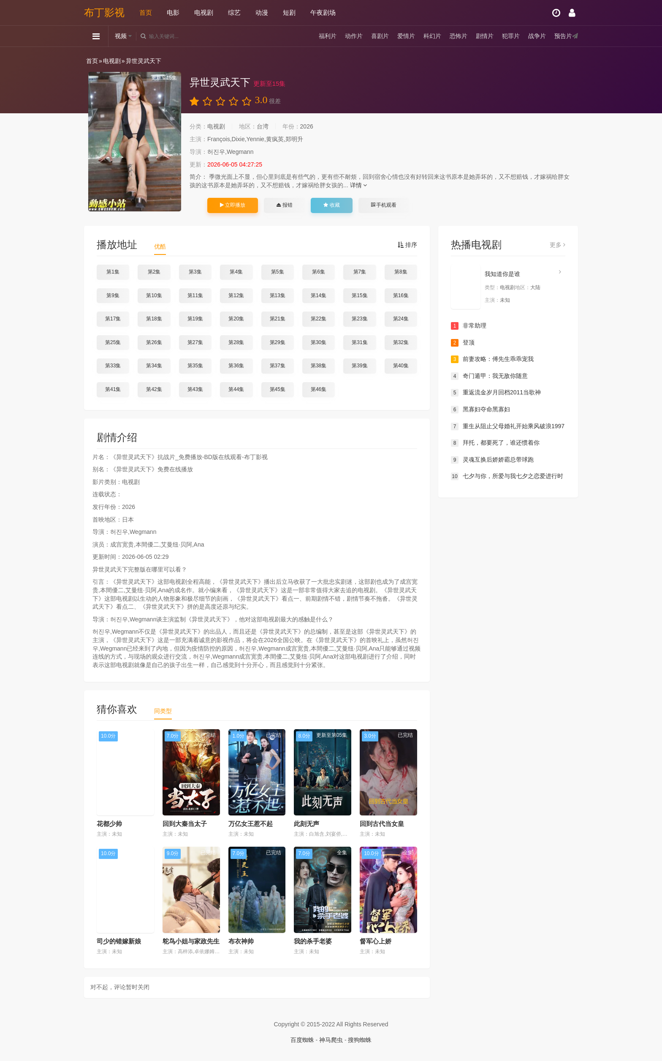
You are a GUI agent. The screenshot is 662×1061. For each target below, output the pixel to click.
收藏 (331, 205)
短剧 (289, 12)
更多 (557, 244)
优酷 (160, 246)
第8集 (400, 272)
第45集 (277, 389)
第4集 (236, 272)
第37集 (277, 366)
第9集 (112, 295)
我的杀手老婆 (313, 941)
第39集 (359, 366)
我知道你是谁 (502, 274)
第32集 (401, 342)
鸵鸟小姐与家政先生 (191, 941)
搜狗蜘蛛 (360, 1039)
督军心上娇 (375, 941)
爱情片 (406, 36)
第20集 (236, 319)
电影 (173, 12)
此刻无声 (306, 823)
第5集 (277, 272)
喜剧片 (380, 36)
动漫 (261, 12)
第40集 (401, 366)
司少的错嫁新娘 (119, 941)
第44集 (236, 389)
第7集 (359, 272)
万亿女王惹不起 (250, 823)
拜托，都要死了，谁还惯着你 (495, 443)
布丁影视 (104, 12)
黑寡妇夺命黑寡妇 (480, 409)
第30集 (318, 342)
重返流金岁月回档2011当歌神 (496, 393)
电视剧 (203, 12)
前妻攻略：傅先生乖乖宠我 (492, 359)
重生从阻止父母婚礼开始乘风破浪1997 (507, 426)
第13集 (277, 295)
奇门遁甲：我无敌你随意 (489, 376)
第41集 (113, 389)
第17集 (113, 319)
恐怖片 (458, 36)
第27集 (195, 342)
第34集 (154, 366)
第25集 (113, 342)
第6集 (318, 272)
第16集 (401, 295)
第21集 (277, 319)
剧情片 (485, 36)
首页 (145, 12)
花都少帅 (109, 823)
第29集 (277, 342)
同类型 (163, 711)
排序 (407, 244)
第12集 (236, 295)
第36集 (236, 366)
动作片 (354, 36)
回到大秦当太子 (185, 823)
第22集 (318, 319)
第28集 (236, 342)
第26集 (154, 342)
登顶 (463, 343)
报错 (284, 205)
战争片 (537, 36)
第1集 (112, 272)
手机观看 (383, 205)
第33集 (113, 366)
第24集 (401, 319)
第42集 (154, 389)
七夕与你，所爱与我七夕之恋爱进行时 (507, 476)
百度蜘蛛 (302, 1039)
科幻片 (432, 36)
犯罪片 (511, 36)
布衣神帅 (241, 941)
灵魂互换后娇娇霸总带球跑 (492, 460)
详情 (358, 185)
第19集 (195, 319)
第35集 (195, 366)
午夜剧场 (323, 12)
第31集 (359, 342)
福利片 (327, 36)
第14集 (318, 295)
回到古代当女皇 (382, 823)
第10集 (154, 295)
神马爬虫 (331, 1039)
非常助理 (468, 326)
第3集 (195, 272)
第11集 (195, 295)
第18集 (154, 319)
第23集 (359, 319)
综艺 (234, 12)
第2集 (154, 272)
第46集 (318, 389)
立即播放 (232, 205)
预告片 (563, 36)
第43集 (195, 389)
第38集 (318, 366)
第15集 (359, 295)
